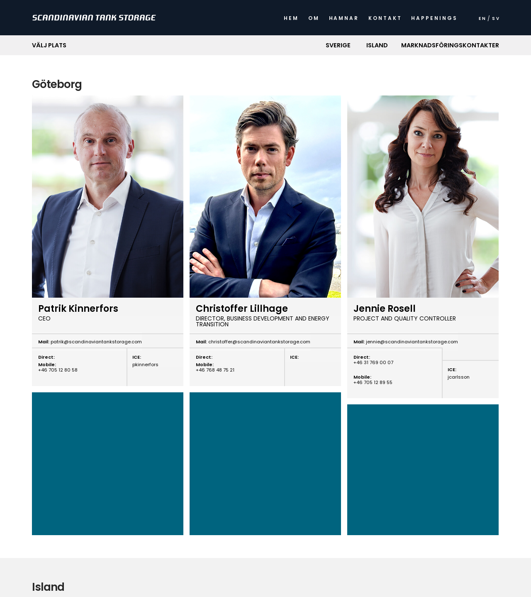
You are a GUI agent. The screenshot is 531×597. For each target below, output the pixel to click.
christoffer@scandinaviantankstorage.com (258, 341)
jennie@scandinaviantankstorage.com (411, 341)
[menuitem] (482, 20)
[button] (338, 45)
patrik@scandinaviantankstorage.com (95, 341)
